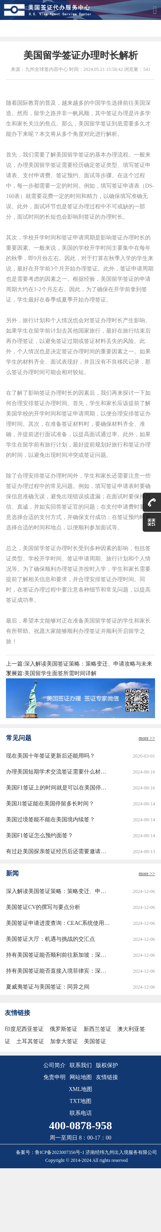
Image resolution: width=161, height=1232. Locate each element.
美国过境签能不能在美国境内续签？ (50, 820)
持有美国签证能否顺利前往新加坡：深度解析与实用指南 (58, 955)
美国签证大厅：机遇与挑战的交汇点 (50, 939)
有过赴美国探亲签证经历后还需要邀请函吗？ (58, 851)
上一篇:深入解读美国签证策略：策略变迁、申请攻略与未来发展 (79, 665)
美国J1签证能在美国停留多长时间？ (50, 804)
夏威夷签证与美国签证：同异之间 (47, 987)
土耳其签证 (30, 1041)
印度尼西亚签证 (24, 1029)
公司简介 (54, 1065)
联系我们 (81, 1065)
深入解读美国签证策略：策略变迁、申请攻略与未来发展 (58, 891)
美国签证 (95, 1041)
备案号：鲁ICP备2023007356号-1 (51, 1152)
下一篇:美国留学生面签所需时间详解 (51, 673)
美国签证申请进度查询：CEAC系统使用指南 (58, 923)
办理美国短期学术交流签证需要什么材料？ (58, 772)
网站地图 (81, 1077)
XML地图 (80, 1089)
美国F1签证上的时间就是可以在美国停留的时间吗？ (58, 788)
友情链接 (107, 1077)
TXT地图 (80, 1101)
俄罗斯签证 (64, 1029)
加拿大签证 (64, 1041)
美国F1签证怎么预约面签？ (39, 835)
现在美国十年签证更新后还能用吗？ (50, 756)
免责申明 (54, 1077)
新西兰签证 (97, 1029)
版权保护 (107, 1065)
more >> (147, 738)
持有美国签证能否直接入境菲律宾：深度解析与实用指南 (58, 971)
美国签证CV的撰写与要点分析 (43, 907)
